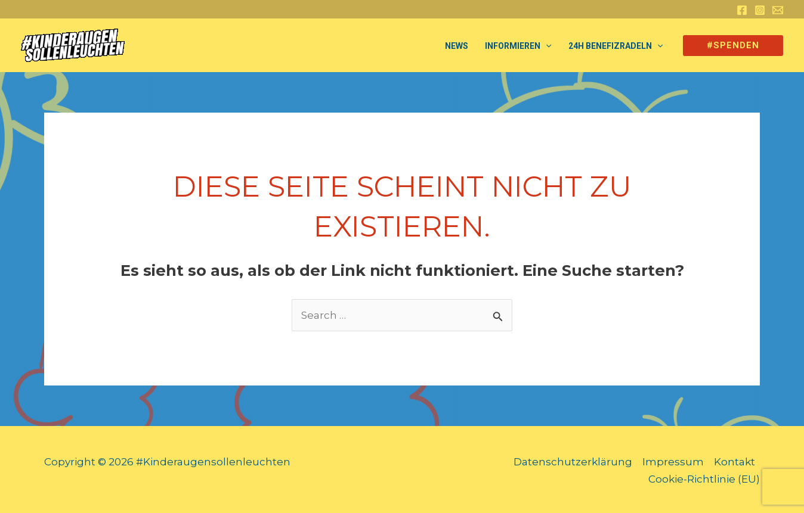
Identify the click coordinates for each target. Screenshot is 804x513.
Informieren (518, 46)
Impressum (673, 462)
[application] (545, 46)
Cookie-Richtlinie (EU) (704, 479)
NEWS (456, 46)
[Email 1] (777, 10)
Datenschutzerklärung (573, 462)
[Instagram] (759, 10)
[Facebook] (742, 10)
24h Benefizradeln (615, 46)
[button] (733, 45)
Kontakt (734, 462)
